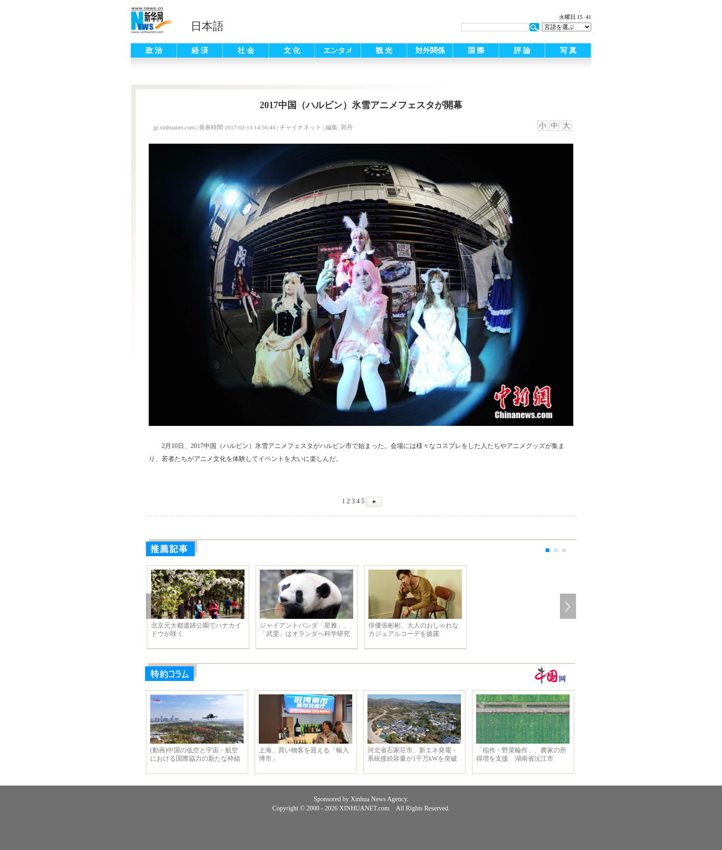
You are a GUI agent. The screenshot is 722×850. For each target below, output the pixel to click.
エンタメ (338, 50)
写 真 (568, 50)
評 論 (522, 50)
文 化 (292, 50)
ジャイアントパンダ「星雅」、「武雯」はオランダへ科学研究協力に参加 (305, 630)
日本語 (207, 26)
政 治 (154, 50)
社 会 (246, 50)
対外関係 (430, 50)
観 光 (384, 50)
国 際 (476, 50)
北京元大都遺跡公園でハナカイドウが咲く (196, 629)
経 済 (200, 50)
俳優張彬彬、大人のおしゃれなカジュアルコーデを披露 (413, 629)
